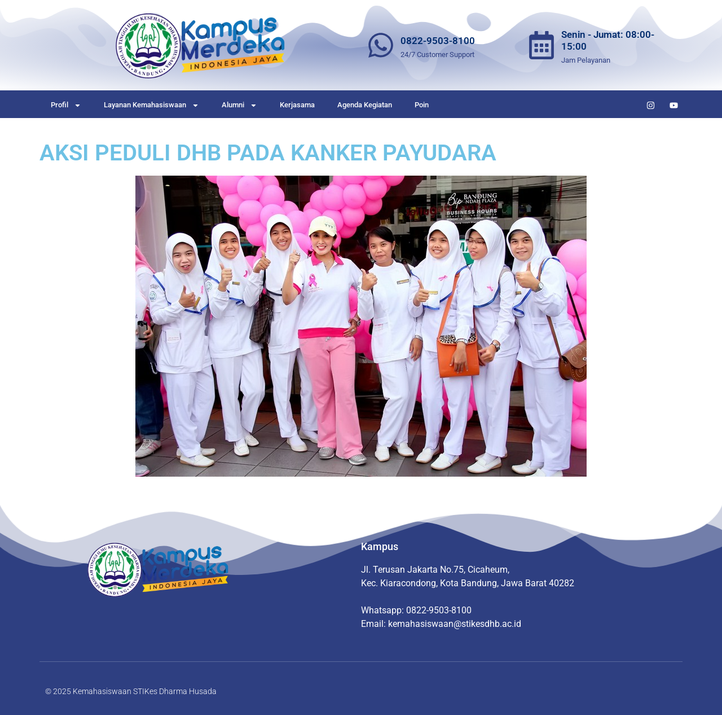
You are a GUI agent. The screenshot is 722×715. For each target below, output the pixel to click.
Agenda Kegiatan (364, 105)
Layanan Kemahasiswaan (151, 105)
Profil (66, 105)
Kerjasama (297, 105)
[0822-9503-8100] (381, 45)
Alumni (239, 105)
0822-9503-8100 (437, 40)
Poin (422, 105)
